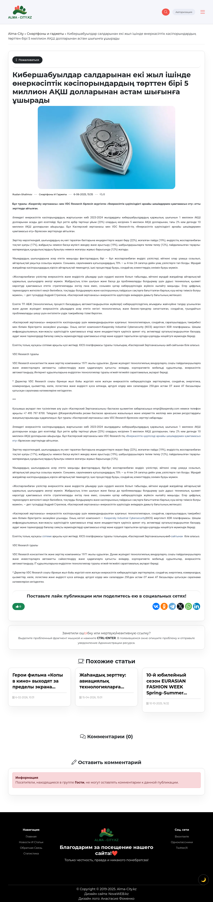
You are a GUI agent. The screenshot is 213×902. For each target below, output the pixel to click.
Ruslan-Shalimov (22, 194)
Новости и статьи (31, 842)
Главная (31, 836)
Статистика (31, 853)
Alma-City (16, 34)
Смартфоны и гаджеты (45, 34)
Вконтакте (182, 836)
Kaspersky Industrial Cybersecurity (124, 518)
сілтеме (47, 536)
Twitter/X (182, 847)
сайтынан (177, 536)
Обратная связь (31, 847)
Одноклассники (182, 842)
